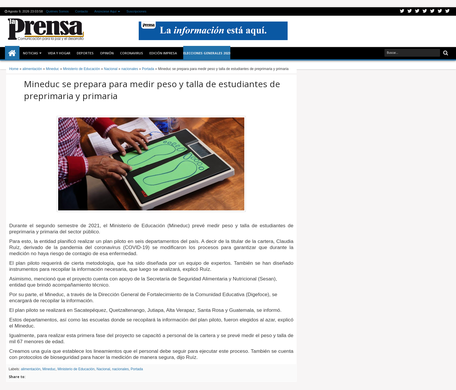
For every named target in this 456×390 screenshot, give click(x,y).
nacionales (120, 369)
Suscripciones (136, 11)
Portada (137, 369)
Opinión (107, 53)
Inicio (12, 53)
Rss (425, 11)
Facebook (410, 11)
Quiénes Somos (57, 11)
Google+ (417, 11)
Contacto (81, 11)
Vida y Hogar (59, 53)
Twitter (402, 11)
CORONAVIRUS (131, 53)
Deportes (85, 53)
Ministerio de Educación (76, 369)
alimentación (30, 369)
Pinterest (447, 11)
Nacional (103, 369)
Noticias (30, 53)
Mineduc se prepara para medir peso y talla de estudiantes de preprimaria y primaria (152, 90)
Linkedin (432, 11)
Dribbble (440, 11)
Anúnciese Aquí (105, 11)
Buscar (445, 53)
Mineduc (49, 369)
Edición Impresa (163, 53)
